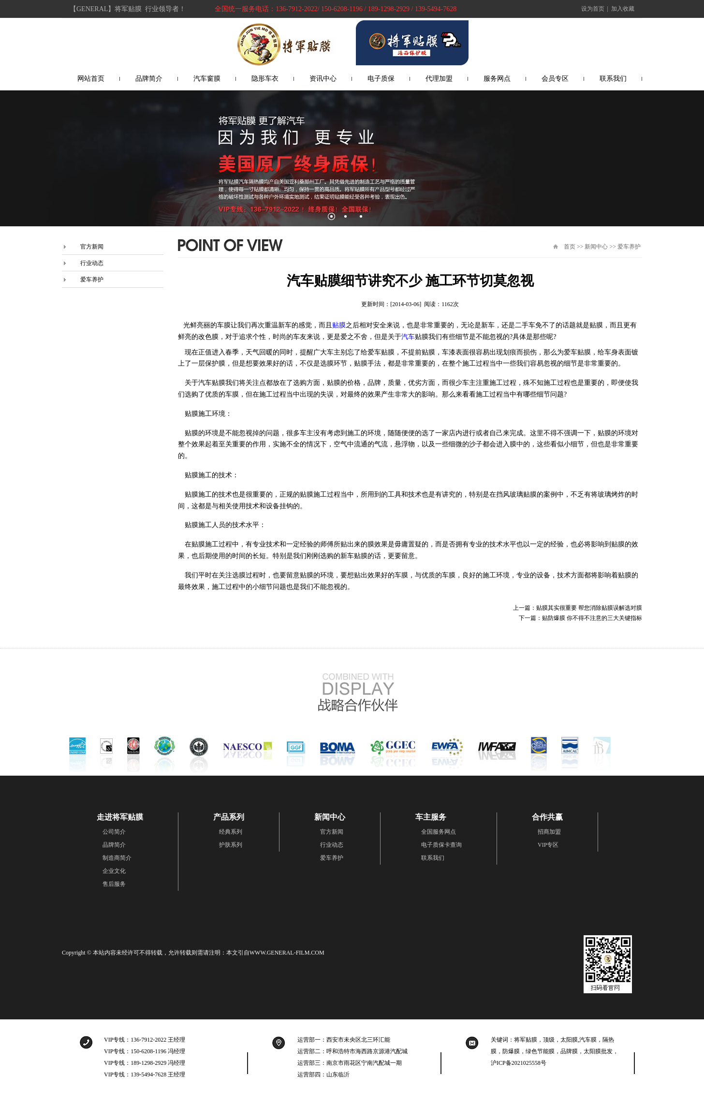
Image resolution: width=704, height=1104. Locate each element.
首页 (569, 246)
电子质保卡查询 (441, 844)
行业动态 (91, 263)
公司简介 (114, 831)
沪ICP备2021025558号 (518, 1063)
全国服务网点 (438, 831)
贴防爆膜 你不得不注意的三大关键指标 (592, 618)
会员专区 (555, 78)
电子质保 (381, 78)
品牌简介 (148, 78)
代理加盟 (439, 78)
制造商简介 (117, 857)
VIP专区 (548, 844)
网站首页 (90, 78)
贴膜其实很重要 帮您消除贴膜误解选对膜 (589, 607)
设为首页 (592, 8)
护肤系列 (230, 844)
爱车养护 (91, 279)
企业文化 (114, 871)
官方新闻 (91, 246)
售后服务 (114, 884)
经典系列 (230, 831)
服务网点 (497, 78)
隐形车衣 (265, 78)
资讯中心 (323, 78)
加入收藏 (622, 8)
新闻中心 (596, 246)
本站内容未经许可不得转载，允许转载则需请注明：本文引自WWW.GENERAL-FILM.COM (208, 952)
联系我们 (613, 78)
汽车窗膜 (206, 78)
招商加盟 (549, 831)
